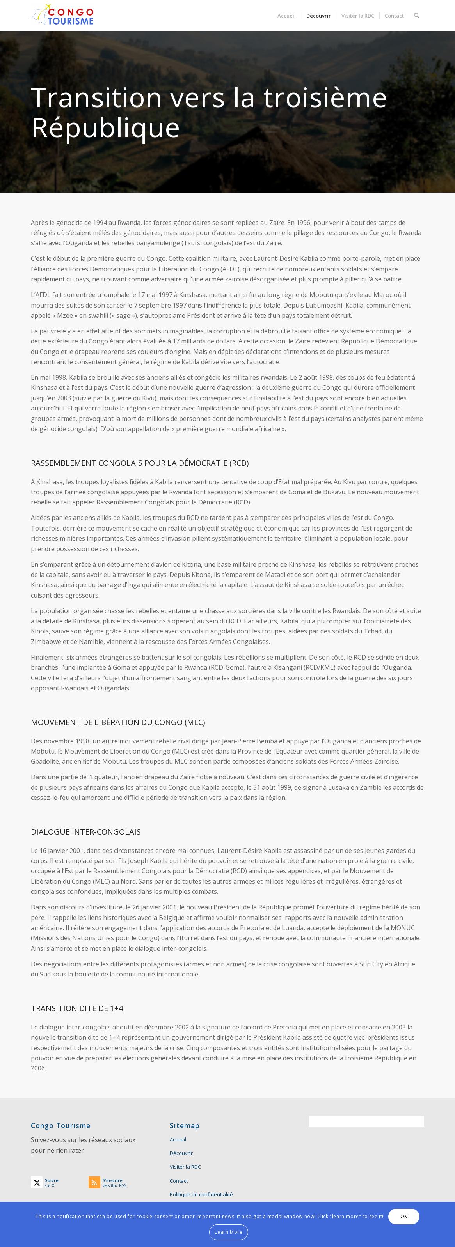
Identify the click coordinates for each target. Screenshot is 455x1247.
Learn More (228, 1232)
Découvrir (181, 1153)
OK (403, 1216)
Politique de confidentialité (201, 1194)
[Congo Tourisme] (62, 15)
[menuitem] (286, 15)
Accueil (178, 1139)
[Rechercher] (416, 15)
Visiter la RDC (185, 1166)
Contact (179, 1180)
